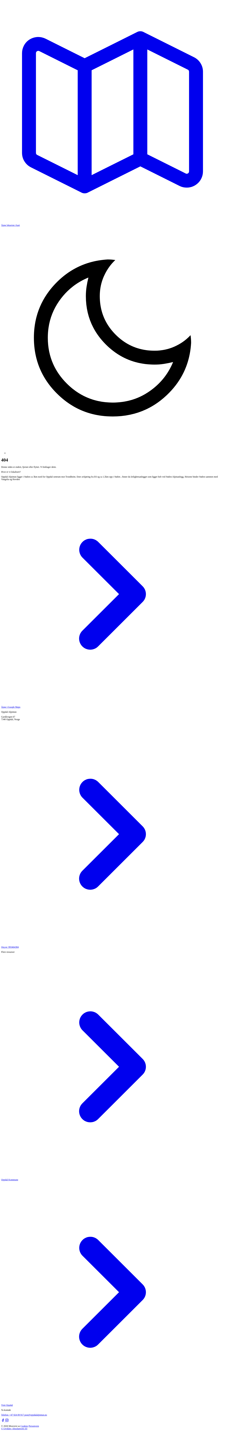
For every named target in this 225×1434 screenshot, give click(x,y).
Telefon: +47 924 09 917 (12, 1415)
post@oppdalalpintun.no (35, 1415)
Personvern (34, 1426)
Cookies (24, 1426)
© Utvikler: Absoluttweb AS (14, 1428)
